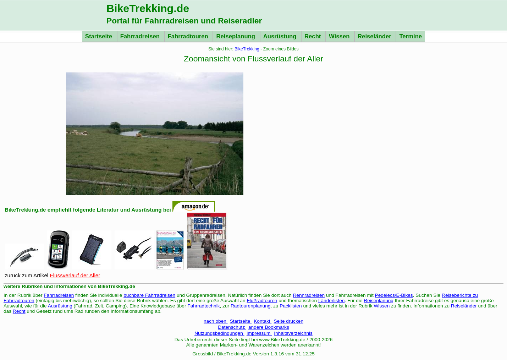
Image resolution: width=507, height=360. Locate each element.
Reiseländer (375, 36)
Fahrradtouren (189, 36)
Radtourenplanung (251, 306)
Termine (410, 36)
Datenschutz (232, 327)
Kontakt (262, 321)
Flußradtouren (262, 300)
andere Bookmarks (268, 327)
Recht (313, 36)
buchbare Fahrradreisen (149, 295)
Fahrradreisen (140, 36)
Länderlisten (331, 300)
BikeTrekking (247, 49)
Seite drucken (288, 321)
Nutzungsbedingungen (219, 333)
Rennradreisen (309, 295)
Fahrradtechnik (203, 306)
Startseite (99, 36)
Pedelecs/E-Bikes (394, 295)
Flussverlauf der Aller (75, 275)
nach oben (216, 321)
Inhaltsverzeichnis (293, 333)
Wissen (340, 36)
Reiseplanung (236, 36)
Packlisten (291, 306)
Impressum (259, 333)
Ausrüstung (280, 36)
